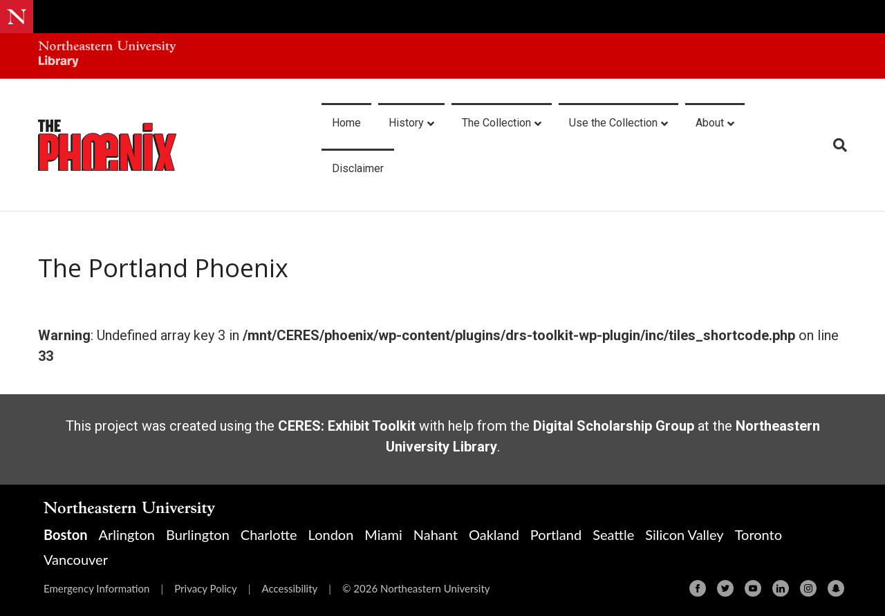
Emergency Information (96, 588)
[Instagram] (808, 588)
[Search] (835, 145)
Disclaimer (358, 168)
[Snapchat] (836, 588)
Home (346, 122)
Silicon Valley (684, 534)
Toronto (758, 534)
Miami (383, 534)
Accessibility (289, 588)
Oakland (494, 534)
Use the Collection (613, 122)
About (710, 122)
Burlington (198, 534)
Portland (555, 534)
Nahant (435, 534)
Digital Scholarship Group (613, 426)
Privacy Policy (205, 588)
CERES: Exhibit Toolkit (347, 426)
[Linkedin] (780, 588)
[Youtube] (753, 588)
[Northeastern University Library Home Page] (107, 55)
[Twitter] (725, 588)
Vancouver (76, 559)
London (331, 534)
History (406, 122)
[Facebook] (697, 588)
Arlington (126, 534)
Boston (65, 534)
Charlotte (269, 534)
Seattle (613, 534)
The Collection (496, 122)
